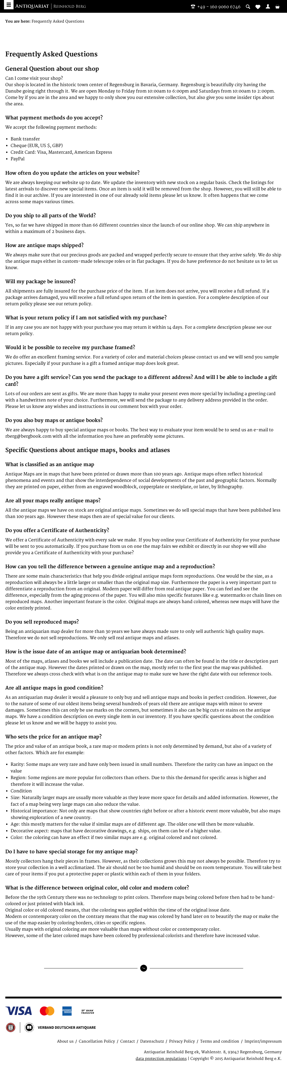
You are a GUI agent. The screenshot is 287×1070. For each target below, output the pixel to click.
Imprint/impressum (263, 1041)
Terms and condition (219, 1041)
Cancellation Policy (97, 1041)
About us (65, 1041)
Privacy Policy (182, 1041)
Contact (127, 1041)
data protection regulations (161, 1058)
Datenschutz (152, 1041)
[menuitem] (268, 6)
